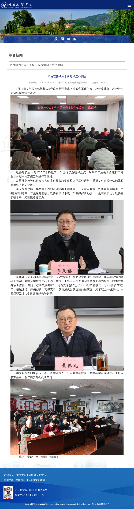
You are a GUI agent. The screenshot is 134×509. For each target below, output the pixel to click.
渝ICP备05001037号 (33, 495)
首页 (32, 64)
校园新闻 (43, 64)
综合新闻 (57, 64)
